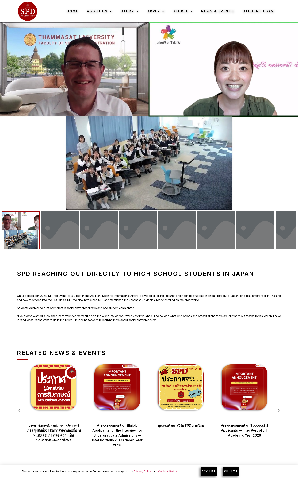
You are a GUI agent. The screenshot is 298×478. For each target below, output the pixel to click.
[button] (19, 410)
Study (130, 11)
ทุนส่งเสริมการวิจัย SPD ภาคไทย (181, 425)
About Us (99, 11)
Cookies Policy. (167, 471)
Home (72, 11)
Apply (156, 11)
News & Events (217, 11)
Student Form (258, 11)
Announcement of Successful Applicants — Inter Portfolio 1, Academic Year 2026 (244, 430)
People (183, 11)
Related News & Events (61, 352)
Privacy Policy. (143, 471)
